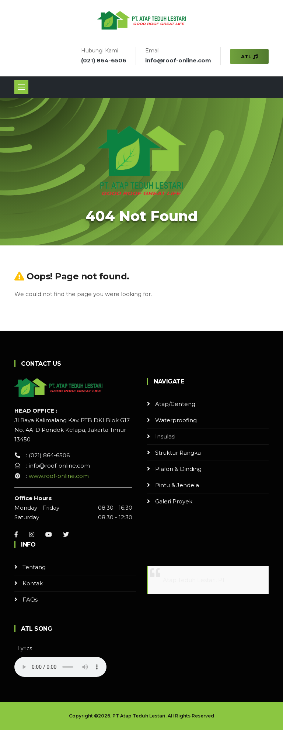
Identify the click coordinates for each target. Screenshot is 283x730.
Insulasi (165, 436)
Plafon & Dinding (178, 468)
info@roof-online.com (178, 60)
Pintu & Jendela (177, 485)
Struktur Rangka (178, 452)
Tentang (34, 567)
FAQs (30, 599)
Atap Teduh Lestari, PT (194, 579)
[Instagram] (31, 534)
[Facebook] (16, 534)
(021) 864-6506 (103, 60)
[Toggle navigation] (21, 87)
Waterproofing (176, 420)
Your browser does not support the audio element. (60, 667)
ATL (249, 56)
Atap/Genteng (175, 403)
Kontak (32, 583)
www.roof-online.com (59, 475)
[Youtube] (49, 534)
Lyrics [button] (24, 648)
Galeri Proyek (173, 501)
